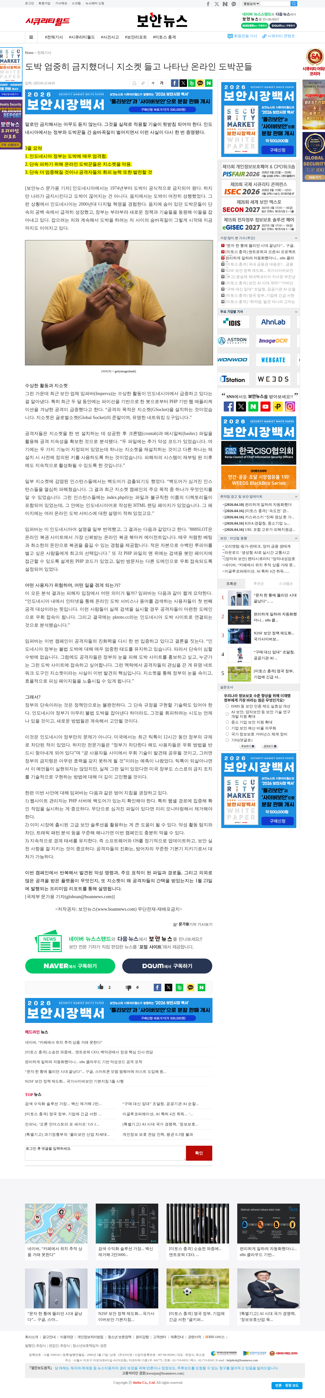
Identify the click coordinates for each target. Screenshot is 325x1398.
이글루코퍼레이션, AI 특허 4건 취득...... (257, 571)
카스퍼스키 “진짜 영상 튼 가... (259, 517)
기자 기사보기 (192, 924)
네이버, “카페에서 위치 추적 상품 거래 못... (260, 565)
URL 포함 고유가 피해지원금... (259, 530)
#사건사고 (110, 37)
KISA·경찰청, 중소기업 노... (257, 523)
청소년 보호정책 (119, 1337)
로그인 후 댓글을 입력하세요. (105, 1153)
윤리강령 (142, 1337)
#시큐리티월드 (82, 37)
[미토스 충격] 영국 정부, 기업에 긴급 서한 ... (63, 1114)
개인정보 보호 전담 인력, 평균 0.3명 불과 (157, 1134)
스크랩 (76, 3)
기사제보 (61, 3)
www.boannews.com (116, 909)
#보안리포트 (136, 37)
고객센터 (159, 1337)
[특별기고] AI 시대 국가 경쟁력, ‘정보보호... (160, 1124)
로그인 (29, 3)
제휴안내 (177, 1337)
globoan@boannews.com (89, 896)
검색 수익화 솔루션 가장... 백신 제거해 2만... (63, 1104)
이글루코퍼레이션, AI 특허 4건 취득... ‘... (157, 1114)
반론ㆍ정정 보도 (287, 1386)
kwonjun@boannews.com (164, 1373)
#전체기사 (54, 37)
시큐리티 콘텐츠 (281, 36)
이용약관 (66, 1337)
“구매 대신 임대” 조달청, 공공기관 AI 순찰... (160, 1104)
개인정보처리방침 (90, 1337)
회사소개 (31, 1337)
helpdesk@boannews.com (242, 1360)
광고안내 (49, 1337)
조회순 (231, 583)
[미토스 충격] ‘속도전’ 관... (256, 511)
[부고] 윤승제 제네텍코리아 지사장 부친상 (261, 277)
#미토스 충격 (164, 37)
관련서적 (194, 1337)
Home (29, 53)
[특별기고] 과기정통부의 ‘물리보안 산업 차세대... (67, 1134)
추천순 (259, 583)
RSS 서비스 (216, 1337)
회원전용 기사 (246, 36)
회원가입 (44, 3)
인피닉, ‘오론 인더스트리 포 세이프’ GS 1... (62, 1124)
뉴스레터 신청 (95, 3)
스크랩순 (286, 583)
